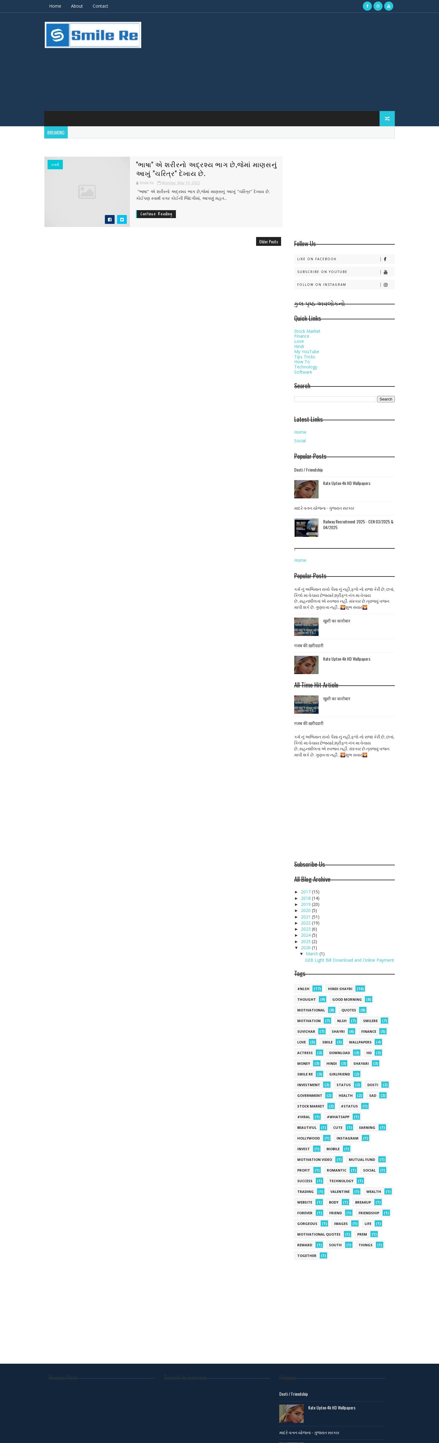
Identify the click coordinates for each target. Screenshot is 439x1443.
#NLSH (303, 988)
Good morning (347, 999)
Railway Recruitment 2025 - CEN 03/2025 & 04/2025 (358, 524)
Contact (100, 6)
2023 (306, 929)
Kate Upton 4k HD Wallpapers (346, 483)
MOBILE (333, 1149)
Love (299, 341)
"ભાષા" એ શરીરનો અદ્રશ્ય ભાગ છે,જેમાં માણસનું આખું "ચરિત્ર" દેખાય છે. (206, 168)
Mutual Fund (362, 1159)
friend (335, 1213)
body (333, 1202)
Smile (327, 1042)
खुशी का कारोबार (336, 620)
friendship (369, 1213)
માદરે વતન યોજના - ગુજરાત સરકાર (324, 507)
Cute (337, 1127)
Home (55, 6)
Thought (306, 999)
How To (302, 361)
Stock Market (307, 331)
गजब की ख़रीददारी (308, 645)
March (312, 954)
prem (362, 1234)
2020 (306, 910)
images (341, 1223)
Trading (305, 1191)
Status (344, 1084)
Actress (305, 1052)
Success (304, 1181)
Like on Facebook (345, 259)
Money (303, 1063)
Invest (303, 1149)
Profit (303, 1170)
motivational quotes (319, 1234)
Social (300, 440)
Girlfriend (339, 1074)
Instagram (348, 1138)
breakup (363, 1202)
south (335, 1245)
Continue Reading (156, 214)
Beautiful (306, 1127)
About (77, 6)
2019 (306, 904)
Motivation (309, 1020)
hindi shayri (340, 988)
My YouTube (306, 351)
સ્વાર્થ (55, 164)
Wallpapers (360, 1042)
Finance (301, 336)
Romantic (336, 1170)
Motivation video (314, 1159)
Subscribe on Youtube (345, 272)
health (346, 1095)
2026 (306, 947)
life (368, 1223)
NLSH (342, 1020)
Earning (367, 1127)
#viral (303, 1117)
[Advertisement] (283, 62)
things (366, 1245)
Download (339, 1052)
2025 (306, 941)
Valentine (340, 1191)
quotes (348, 1010)
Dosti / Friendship (308, 469)
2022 (306, 923)
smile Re (305, 1074)
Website (304, 1202)
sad (372, 1095)
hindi (332, 1063)
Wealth (373, 1191)
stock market (310, 1106)
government (309, 1095)
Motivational (311, 1010)
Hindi (299, 346)
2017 (306, 892)
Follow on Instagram (345, 284)
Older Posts (268, 241)
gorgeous (307, 1223)
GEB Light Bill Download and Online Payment (349, 960)
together (306, 1255)
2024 (306, 935)
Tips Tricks (304, 357)
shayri (338, 1031)
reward (304, 1245)
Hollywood (308, 1138)
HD (369, 1052)
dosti (372, 1084)
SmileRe (370, 1020)
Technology (305, 367)
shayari (361, 1063)
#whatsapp (338, 1117)
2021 (306, 917)
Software (303, 372)
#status (349, 1106)
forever (304, 1213)
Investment (308, 1084)
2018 (306, 898)
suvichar (306, 1031)
